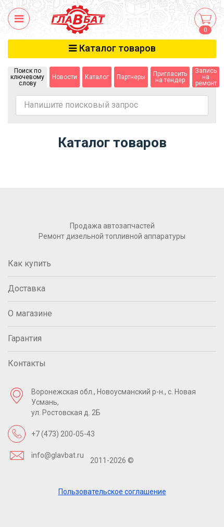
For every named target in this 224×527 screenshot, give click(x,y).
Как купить (29, 263)
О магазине (30, 313)
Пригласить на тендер (170, 77)
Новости (64, 77)
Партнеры (131, 77)
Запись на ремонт (206, 77)
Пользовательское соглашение (112, 491)
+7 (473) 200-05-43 (63, 434)
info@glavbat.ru (57, 455)
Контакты (27, 363)
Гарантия (25, 338)
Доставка (26, 288)
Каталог (97, 77)
